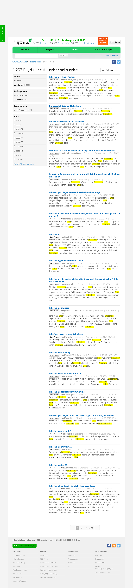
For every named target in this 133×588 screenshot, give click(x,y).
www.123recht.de (20, 62)
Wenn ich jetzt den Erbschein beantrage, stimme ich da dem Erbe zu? (82, 151)
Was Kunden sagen (20, 570)
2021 (19, 142)
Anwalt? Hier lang (111, 56)
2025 (19, 125)
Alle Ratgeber (18, 577)
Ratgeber (44, 43)
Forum (75, 49)
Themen (25, 49)
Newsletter (44, 555)
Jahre (16, 116)
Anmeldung (72, 555)
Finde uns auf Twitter (48, 563)
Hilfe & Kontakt (2, 33)
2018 (19, 155)
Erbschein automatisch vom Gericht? (67, 392)
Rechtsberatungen (86, 43)
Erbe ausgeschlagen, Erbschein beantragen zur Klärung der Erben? (81, 416)
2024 (19, 129)
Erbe (39, 62)
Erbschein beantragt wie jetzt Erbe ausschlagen (72, 486)
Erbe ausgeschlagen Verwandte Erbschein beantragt (74, 193)
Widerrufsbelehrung (102, 572)
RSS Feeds (44, 559)
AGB (69, 566)
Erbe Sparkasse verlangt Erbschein (66, 334)
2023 (19, 133)
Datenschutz (100, 563)
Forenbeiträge (64, 43)
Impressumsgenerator (48, 570)
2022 (19, 138)
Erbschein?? (55, 235)
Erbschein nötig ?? (58, 465)
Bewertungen (20, 106)
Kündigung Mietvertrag (48, 574)
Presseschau (17, 574)
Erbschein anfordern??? (60, 447)
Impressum (99, 559)
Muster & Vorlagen (103, 49)
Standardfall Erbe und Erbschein (65, 106)
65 (92, 528)
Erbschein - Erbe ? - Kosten (62, 77)
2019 (19, 151)
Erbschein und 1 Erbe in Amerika (65, 374)
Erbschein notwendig (59, 353)
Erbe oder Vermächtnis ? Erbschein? (66, 122)
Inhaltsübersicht (19, 555)
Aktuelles (71, 563)
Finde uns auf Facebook (49, 566)
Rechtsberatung (19, 563)
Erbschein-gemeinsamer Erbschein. (66, 261)
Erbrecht (32, 62)
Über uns (98, 555)
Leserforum (22, 85)
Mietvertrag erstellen (48, 577)
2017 (19, 160)
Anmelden (16, 566)
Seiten (17, 77)
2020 (19, 147)
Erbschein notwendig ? (60, 431)
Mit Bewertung (24, 110)
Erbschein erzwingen (59, 308)
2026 (19, 120)
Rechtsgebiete (20, 91)
